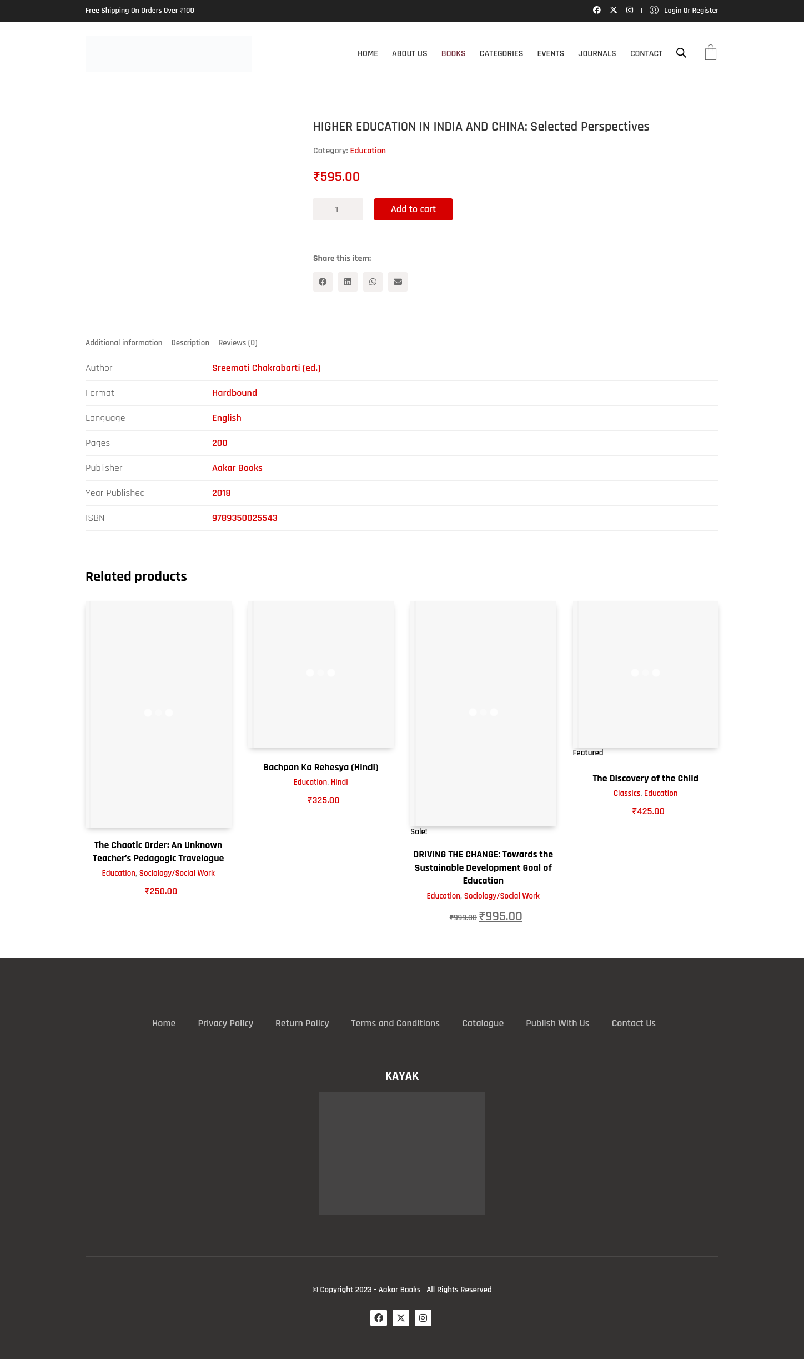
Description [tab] (191, 343)
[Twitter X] (401, 1318)
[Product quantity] (338, 209)
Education (368, 151)
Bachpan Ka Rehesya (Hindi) (320, 767)
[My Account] (684, 11)
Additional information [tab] (124, 343)
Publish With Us (557, 1023)
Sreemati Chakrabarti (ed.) (266, 368)
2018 (221, 493)
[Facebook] (323, 282)
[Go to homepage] (169, 54)
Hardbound (234, 393)
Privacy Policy (225, 1023)
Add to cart (413, 209)
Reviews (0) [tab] (237, 343)
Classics (627, 793)
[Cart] (710, 54)
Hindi (339, 782)
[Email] (398, 282)
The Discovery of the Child (645, 778)
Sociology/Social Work (177, 873)
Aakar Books (237, 468)
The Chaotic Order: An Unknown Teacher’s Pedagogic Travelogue (158, 851)
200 (220, 443)
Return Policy (302, 1023)
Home (163, 1023)
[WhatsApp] (373, 282)
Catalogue (483, 1023)
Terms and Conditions (395, 1023)
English (227, 418)
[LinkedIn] (348, 282)
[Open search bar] (681, 53)
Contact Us (634, 1023)
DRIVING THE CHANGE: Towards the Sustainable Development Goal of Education (483, 867)
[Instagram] (423, 1318)
